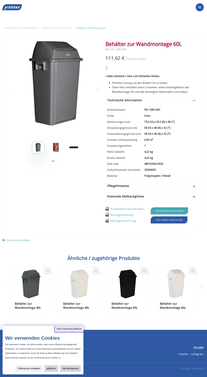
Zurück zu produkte (16, 240)
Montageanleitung (119, 215)
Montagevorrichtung (120, 220)
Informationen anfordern (169, 211)
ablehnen (51, 368)
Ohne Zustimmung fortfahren (69, 329)
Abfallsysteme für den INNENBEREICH (21, 28)
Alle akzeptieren (70, 368)
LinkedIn (183, 354)
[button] (96, 89)
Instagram (197, 354)
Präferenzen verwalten (29, 368)
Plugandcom (198, 368)
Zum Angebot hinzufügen (169, 220)
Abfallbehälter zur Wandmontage (57, 28)
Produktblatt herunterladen (124, 209)
